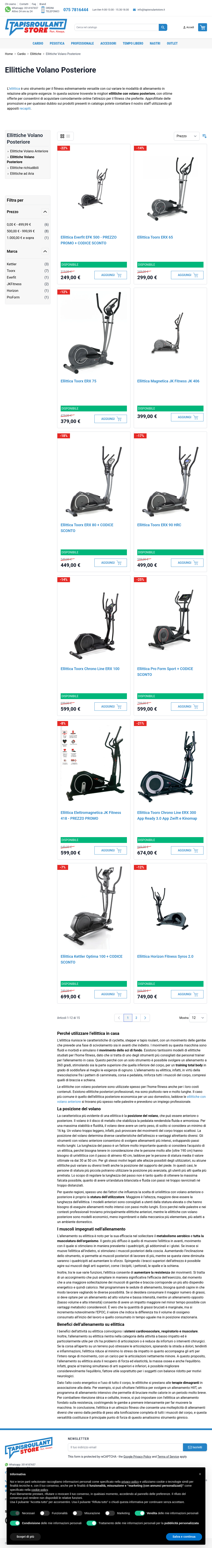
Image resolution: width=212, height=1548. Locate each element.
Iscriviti (195, 1447)
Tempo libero (133, 43)
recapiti (25, 108)
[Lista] (68, 136)
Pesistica (57, 43)
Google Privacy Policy (137, 1456)
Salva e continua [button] (184, 1536)
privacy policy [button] (130, 1481)
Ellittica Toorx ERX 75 (78, 381)
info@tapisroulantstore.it (151, 9)
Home (9, 54)
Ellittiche (35, 54)
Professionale (82, 43)
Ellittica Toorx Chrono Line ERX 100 (90, 669)
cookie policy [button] (39, 1489)
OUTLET (172, 43)
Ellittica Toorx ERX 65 (155, 237)
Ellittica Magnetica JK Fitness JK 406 (168, 381)
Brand (43, 4)
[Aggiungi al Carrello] (110, 275)
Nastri (155, 43)
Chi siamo (10, 4)
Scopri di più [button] (25, 1536)
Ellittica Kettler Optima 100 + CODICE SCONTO (91, 959)
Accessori (108, 43)
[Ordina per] (187, 136)
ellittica (14, 89)
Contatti (23, 4)
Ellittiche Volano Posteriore (63, 54)
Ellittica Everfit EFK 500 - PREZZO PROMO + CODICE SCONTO (89, 240)
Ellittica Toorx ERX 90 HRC (159, 525)
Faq (34, 4)
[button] (200, 1474)
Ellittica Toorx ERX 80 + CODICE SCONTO (87, 528)
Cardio (38, 43)
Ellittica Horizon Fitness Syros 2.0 (165, 956)
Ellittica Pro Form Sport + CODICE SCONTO (165, 672)
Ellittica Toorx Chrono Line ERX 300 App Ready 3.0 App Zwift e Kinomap (167, 815)
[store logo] (36, 27)
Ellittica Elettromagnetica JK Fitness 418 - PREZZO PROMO (91, 815)
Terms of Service (168, 1456)
